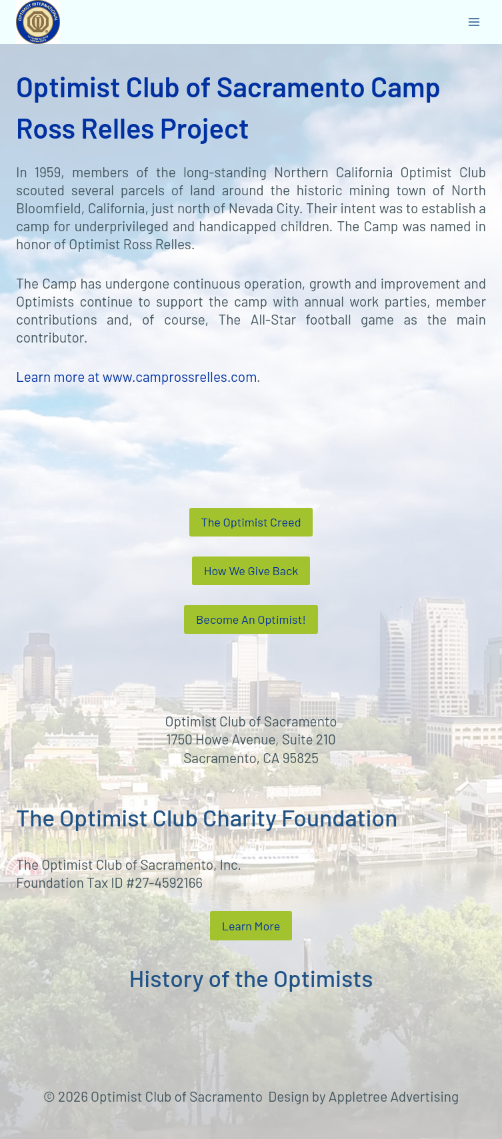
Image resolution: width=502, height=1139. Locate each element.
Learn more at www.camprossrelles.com (136, 376)
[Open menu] (473, 21)
